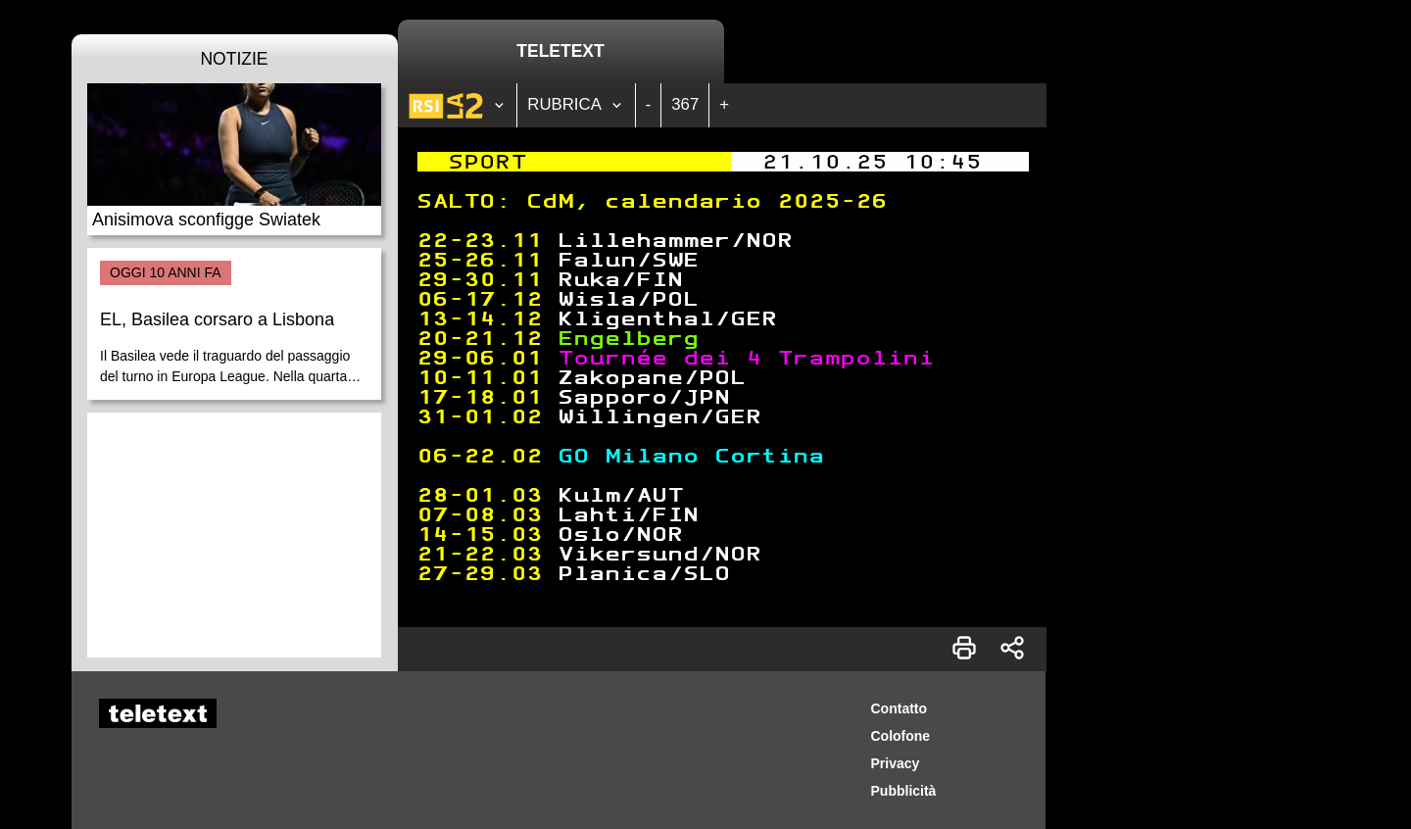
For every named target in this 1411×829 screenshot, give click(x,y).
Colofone (901, 736)
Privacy (895, 763)
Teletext (560, 51)
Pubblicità (904, 791)
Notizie (234, 59)
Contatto (899, 708)
